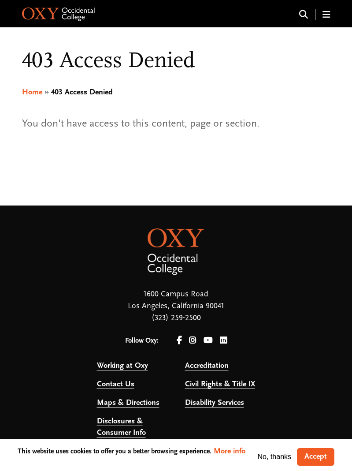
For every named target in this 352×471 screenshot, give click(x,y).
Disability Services (214, 403)
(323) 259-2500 (176, 318)
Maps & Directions (128, 403)
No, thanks (274, 456)
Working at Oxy (122, 366)
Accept (315, 456)
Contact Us (115, 384)
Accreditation (207, 366)
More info (229, 451)
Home (32, 92)
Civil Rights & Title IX (220, 384)
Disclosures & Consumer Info (121, 427)
